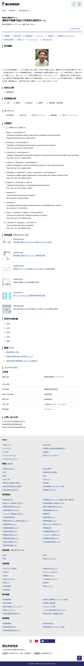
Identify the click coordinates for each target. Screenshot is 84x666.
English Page (75, 29)
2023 (8, 337)
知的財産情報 (7, 599)
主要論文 (50, 36)
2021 (8, 328)
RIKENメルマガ (49, 641)
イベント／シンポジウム (50, 572)
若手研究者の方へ (48, 623)
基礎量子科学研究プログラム (11, 506)
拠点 (44, 476)
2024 (8, 341)
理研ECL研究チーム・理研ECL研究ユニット (16, 520)
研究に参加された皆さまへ (11, 490)
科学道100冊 (7, 586)
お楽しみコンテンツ (9, 579)
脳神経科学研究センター (10, 535)
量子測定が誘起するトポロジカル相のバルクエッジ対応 (32, 242)
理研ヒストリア (48, 586)
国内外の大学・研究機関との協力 (53, 613)
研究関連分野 (29, 36)
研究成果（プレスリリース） (66, 36)
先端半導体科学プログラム (11, 510)
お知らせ (6, 572)
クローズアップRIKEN (10, 568)
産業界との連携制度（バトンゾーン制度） (55, 599)
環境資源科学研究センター (11, 538)
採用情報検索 (7, 623)
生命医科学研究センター (10, 531)
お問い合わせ (47, 445)
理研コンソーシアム (9, 610)
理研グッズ (6, 582)
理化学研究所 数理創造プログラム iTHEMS (22, 361)
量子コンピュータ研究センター (52, 524)
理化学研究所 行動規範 (50, 472)
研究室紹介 (12, 10)
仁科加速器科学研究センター (51, 542)
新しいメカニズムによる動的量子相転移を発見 (29, 295)
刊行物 (5, 575)
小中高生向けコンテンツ (50, 579)
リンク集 (6, 452)
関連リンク (21, 39)
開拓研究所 (46, 514)
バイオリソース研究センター (51, 535)
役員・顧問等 (47, 468)
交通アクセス (7, 445)
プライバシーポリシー (9, 455)
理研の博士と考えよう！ (50, 568)
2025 (44, 555)
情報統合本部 (47, 528)
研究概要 (7, 36)
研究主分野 (17, 36)
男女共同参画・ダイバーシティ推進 (53, 486)
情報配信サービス (48, 575)
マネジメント (47, 479)
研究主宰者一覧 (7, 499)
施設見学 (46, 582)
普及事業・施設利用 (49, 603)
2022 (8, 332)
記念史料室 (6, 589)
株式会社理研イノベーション (12, 606)
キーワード (40, 36)
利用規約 (46, 452)
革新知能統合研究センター (11, 528)
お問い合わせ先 (47, 39)
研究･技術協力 (7, 603)
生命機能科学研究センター (51, 531)
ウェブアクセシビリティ (10, 459)
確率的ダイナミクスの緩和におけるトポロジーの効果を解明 (34, 269)
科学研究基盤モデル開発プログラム (53, 503)
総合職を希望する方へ (9, 627)
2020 (8, 324)
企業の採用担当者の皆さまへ (11, 613)
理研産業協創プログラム (50, 510)
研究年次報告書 (9, 39)
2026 (4, 555)
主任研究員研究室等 (9, 517)
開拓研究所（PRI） (13, 352)
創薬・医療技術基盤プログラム (52, 506)
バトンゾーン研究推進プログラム (13, 514)
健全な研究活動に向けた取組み (12, 486)
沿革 (4, 472)
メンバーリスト (33, 39)
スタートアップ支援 (49, 606)
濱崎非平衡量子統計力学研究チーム (19, 356)
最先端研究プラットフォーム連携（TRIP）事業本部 (58, 499)
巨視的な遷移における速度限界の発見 (26, 282)
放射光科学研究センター (10, 545)
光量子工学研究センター (10, 542)
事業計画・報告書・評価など (11, 483)
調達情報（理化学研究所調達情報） (54, 448)
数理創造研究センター (50, 520)
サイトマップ (7, 448)
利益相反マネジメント (50, 490)
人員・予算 (6, 479)
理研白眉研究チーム (25, 10)
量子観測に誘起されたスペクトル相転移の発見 (29, 255)
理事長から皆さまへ (9, 468)
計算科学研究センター (9, 524)
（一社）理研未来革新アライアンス (54, 610)
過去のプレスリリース (50, 558)
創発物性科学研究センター (51, 538)
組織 (4, 476)
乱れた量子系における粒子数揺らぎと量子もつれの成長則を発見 (35, 309)
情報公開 (46, 483)
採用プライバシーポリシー (51, 455)
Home (4, 10)
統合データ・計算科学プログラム (13, 503)
